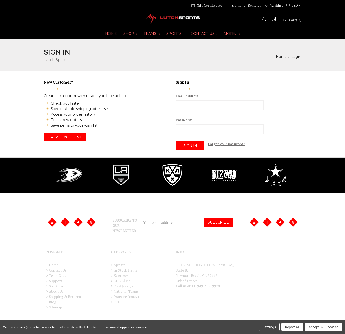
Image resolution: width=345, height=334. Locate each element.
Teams (151, 35)
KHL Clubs (122, 280)
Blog (52, 301)
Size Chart (57, 286)
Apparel (120, 264)
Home (109, 35)
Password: (184, 121)
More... (233, 35)
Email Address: (187, 97)
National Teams (126, 291)
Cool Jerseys (123, 286)
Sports (175, 35)
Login (296, 58)
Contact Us (204, 35)
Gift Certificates (209, 5)
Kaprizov (121, 275)
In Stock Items (125, 270)
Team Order (58, 275)
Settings (269, 327)
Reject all (292, 327)
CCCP (118, 301)
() (294, 21)
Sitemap (55, 307)
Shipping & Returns (65, 296)
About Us (56, 291)
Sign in (236, 5)
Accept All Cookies (323, 327)
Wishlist (276, 5)
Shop (129, 35)
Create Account (65, 139)
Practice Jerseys (126, 296)
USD (296, 5)
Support (55, 280)
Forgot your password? (226, 145)
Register (254, 5)
